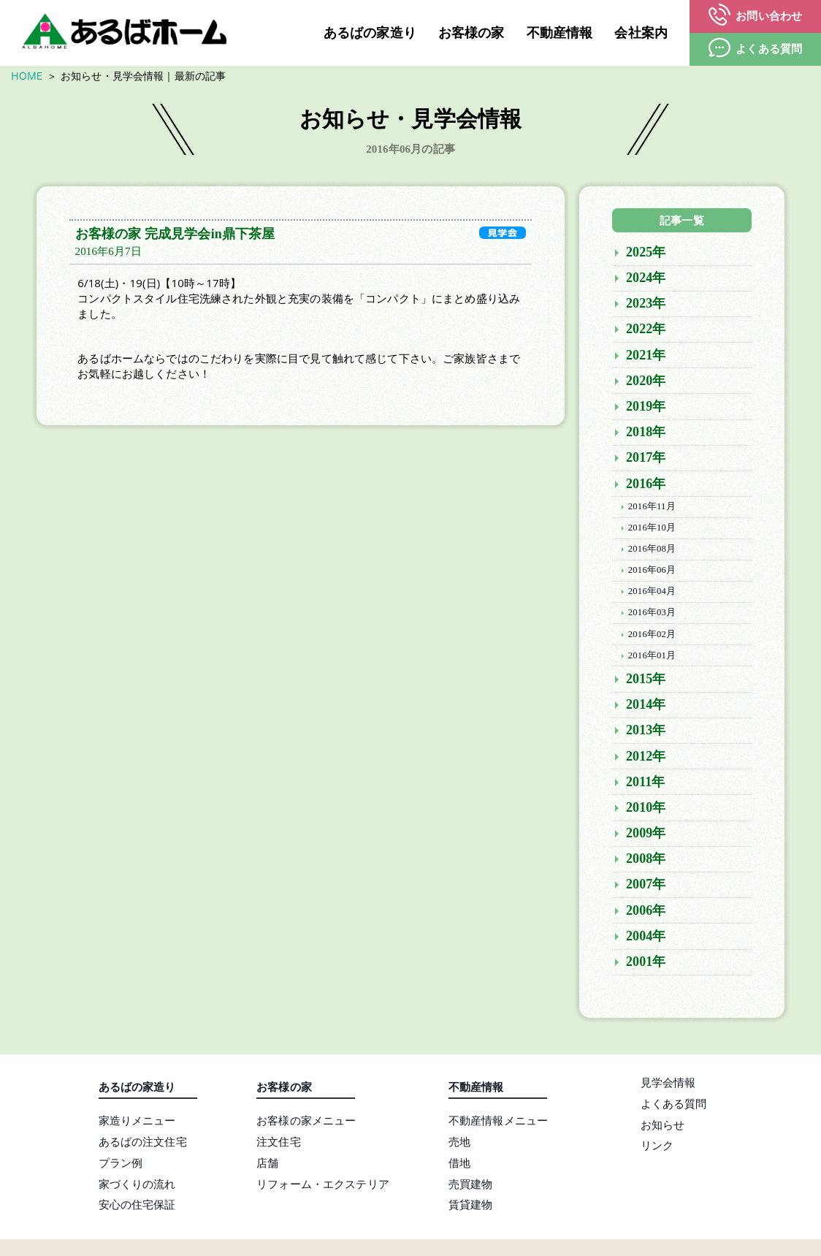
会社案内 (641, 33)
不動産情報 (560, 33)
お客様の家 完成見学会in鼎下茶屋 (175, 236)
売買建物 (470, 1186)
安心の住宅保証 (137, 1207)
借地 (459, 1165)
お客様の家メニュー (306, 1123)
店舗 (267, 1165)
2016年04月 (652, 594)
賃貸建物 (470, 1207)
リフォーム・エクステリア (322, 1186)
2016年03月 (652, 616)
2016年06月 (652, 573)
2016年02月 (652, 637)
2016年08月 (652, 552)
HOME (26, 76)
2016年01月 (652, 658)
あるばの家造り (370, 33)
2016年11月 (652, 509)
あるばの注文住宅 (143, 1144)
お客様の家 (471, 33)
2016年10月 (652, 530)
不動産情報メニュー (498, 1123)
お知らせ (663, 1127)
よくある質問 (674, 1106)
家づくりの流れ (137, 1186)
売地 (459, 1144)
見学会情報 (668, 1085)
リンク (657, 1148)
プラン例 (121, 1165)
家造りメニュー (137, 1123)
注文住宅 (278, 1144)
